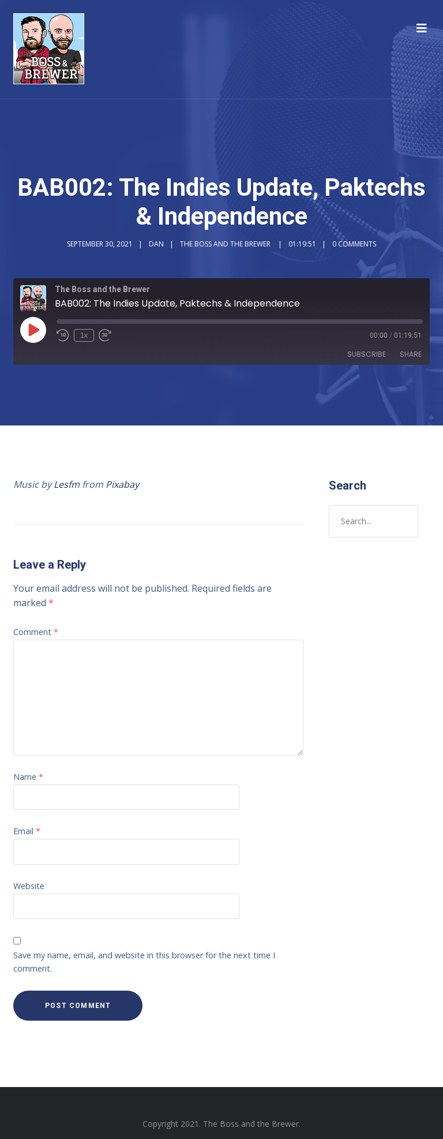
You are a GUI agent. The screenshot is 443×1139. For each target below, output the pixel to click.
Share (411, 354)
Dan (156, 244)
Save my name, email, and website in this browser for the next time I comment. (144, 962)
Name (28, 776)
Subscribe (366, 354)
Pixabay (122, 484)
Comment (35, 631)
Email (26, 831)
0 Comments (354, 244)
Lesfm (67, 484)
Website (28, 885)
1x (84, 335)
